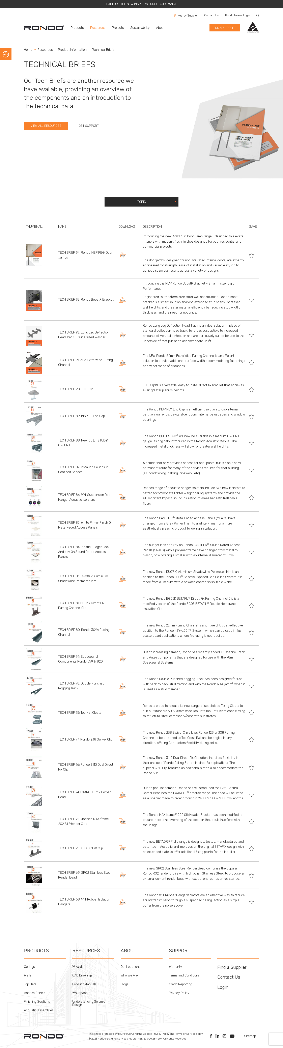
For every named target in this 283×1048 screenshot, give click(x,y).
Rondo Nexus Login (237, 15)
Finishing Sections (37, 1001)
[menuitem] (45, 27)
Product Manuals (84, 984)
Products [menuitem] (77, 28)
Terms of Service (185, 1033)
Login (222, 987)
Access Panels (34, 993)
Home (28, 50)
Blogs (125, 984)
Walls (27, 975)
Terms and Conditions (184, 975)
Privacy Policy (179, 993)
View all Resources (46, 126)
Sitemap (250, 1036)
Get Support (89, 126)
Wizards (77, 967)
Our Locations (130, 967)
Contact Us (211, 15)
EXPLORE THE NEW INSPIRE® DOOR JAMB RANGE (141, 4)
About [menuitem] (160, 28)
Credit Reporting (180, 984)
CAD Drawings (82, 975)
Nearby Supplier (186, 15)
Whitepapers (81, 993)
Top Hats (30, 984)
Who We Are (129, 975)
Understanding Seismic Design (88, 1003)
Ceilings (29, 967)
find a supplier (224, 28)
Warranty (175, 967)
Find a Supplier (232, 967)
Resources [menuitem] (98, 28)
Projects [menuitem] (118, 28)
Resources (45, 50)
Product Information (72, 50)
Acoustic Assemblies (39, 1010)
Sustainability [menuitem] (140, 28)
